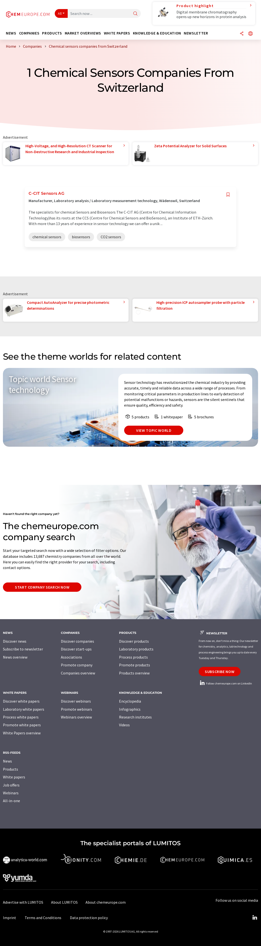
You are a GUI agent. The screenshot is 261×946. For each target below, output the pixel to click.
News (7, 761)
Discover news (14, 641)
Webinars (11, 792)
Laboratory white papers (23, 709)
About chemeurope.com (106, 902)
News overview (15, 657)
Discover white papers (21, 701)
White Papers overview (22, 732)
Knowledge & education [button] (157, 33)
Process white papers (21, 717)
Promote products (134, 664)
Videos (124, 724)
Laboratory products (136, 649)
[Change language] (250, 34)
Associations (71, 657)
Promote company (76, 664)
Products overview (134, 673)
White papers (14, 777)
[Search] (135, 14)
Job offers (11, 785)
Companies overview (78, 673)
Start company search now (42, 587)
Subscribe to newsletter (23, 649)
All (60, 13)
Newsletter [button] (196, 33)
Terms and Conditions (43, 917)
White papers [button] (117, 33)
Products (10, 769)
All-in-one (11, 800)
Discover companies (77, 641)
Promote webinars (76, 709)
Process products (133, 657)
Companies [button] (29, 33)
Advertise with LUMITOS (23, 902)
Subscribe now (219, 671)
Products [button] (52, 33)
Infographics (130, 709)
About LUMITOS (64, 902)
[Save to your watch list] (228, 194)
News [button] (11, 33)
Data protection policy (89, 917)
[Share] (241, 34)
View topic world (153, 430)
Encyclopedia (130, 701)
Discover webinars (76, 701)
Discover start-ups (76, 649)
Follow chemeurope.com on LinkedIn (225, 683)
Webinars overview (76, 717)
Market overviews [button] (83, 33)
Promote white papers (22, 724)
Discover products (134, 641)
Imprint (9, 917)
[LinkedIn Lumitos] (254, 917)
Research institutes (135, 717)
